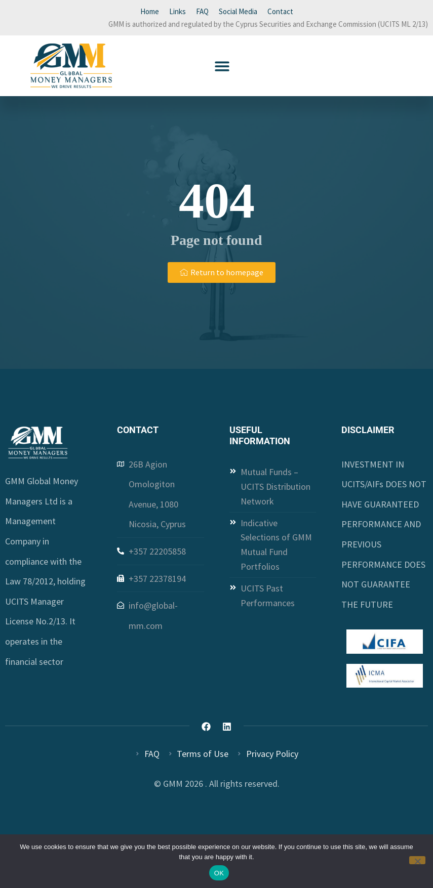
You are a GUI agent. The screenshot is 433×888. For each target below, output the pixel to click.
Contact (280, 11)
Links (177, 11)
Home (149, 11)
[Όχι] (417, 860)
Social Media (238, 11)
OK (219, 873)
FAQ (202, 11)
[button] (222, 66)
